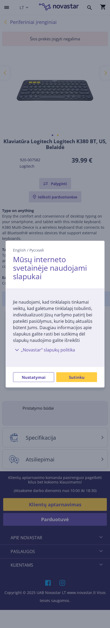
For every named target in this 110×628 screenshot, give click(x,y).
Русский (36, 250)
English (19, 250)
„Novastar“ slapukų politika (44, 350)
